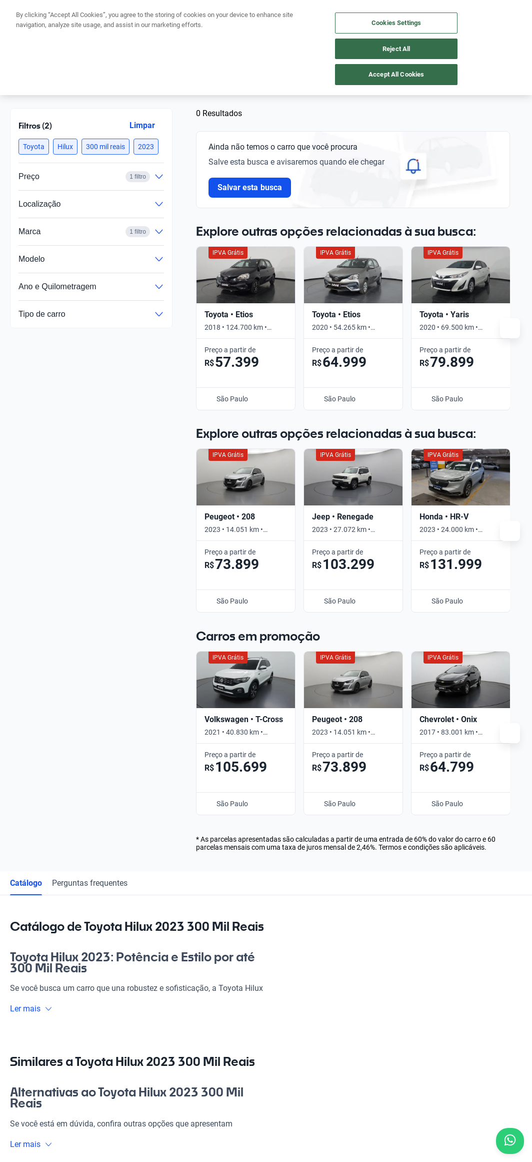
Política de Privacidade (228, 1105)
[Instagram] (42, 1028)
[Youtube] (66, 1028)
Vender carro (130, 917)
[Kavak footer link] (38, 941)
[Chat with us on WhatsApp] (510, 1141)
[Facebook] (18, 1028)
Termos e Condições (305, 1105)
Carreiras (282, 940)
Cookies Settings (396, 23)
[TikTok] (114, 1028)
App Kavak (127, 940)
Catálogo (26, 493)
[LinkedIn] (90, 1028)
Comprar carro (133, 894)
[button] (33, 147)
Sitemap (502, 1105)
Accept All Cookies (396, 74)
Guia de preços (291, 917)
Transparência (457, 1105)
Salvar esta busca (250, 187)
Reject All (396, 49)
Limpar (142, 125)
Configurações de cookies (385, 1105)
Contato (281, 963)
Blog (275, 894)
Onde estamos (132, 963)
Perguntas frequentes (90, 493)
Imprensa (283, 986)
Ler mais (31, 619)
